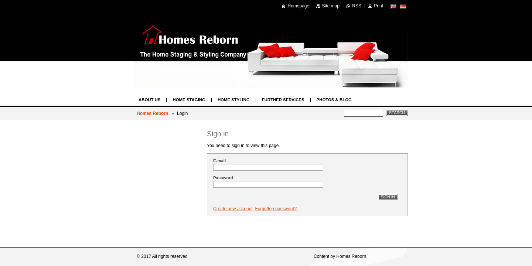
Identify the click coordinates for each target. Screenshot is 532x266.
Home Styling (234, 100)
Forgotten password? (276, 208)
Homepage (299, 5)
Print (378, 5)
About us (149, 100)
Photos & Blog (334, 100)
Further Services (283, 100)
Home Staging (189, 100)
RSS (356, 5)
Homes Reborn (152, 113)
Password (223, 177)
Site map (331, 5)
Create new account (233, 208)
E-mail (219, 160)
